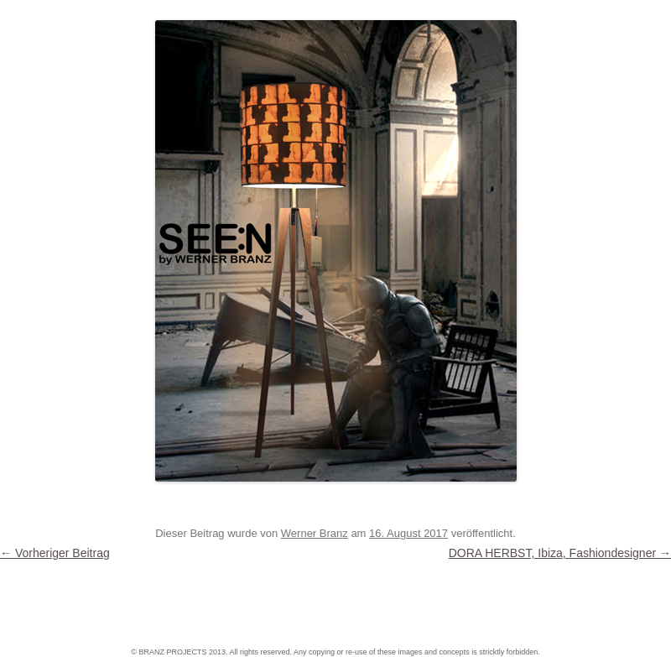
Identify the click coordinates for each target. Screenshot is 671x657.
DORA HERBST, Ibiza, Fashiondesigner (560, 553)
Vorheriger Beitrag (55, 553)
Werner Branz (314, 533)
